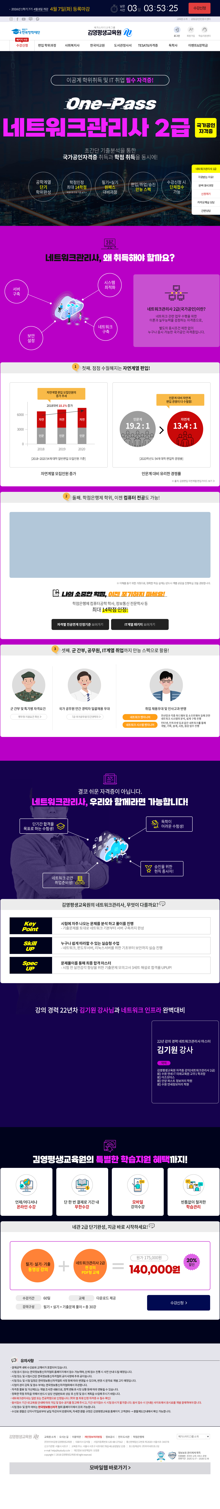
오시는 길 (63, 1437)
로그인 (177, 35)
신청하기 (206, 194)
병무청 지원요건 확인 (28, 716)
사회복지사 (72, 46)
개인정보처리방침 (93, 1437)
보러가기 (80, 624)
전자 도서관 (123, 1437)
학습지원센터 (204, 35)
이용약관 (76, 1437)
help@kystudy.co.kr (60, 1450)
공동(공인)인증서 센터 (200, 19)
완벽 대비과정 (205, 185)
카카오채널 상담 (206, 202)
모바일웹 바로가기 (108, 1468)
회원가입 (191, 35)
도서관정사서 (123, 46)
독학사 (173, 46)
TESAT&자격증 (148, 46)
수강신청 (199, 8)
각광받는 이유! (206, 177)
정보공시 (110, 1437)
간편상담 (206, 211)
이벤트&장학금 (198, 46)
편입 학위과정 (47, 46)
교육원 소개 (182, 19)
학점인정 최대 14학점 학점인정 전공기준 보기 (77, 187)
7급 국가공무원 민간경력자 (85, 716)
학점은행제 (138, 1437)
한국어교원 (97, 46)
